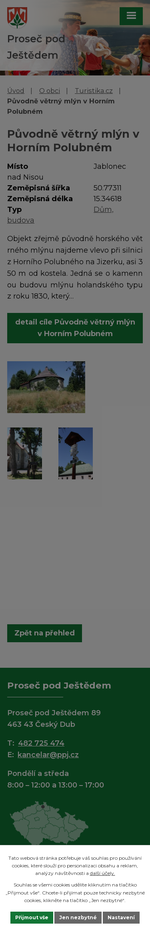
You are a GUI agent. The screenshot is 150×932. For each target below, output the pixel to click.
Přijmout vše (31, 917)
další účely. (102, 873)
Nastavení (121, 917)
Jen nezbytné (78, 917)
